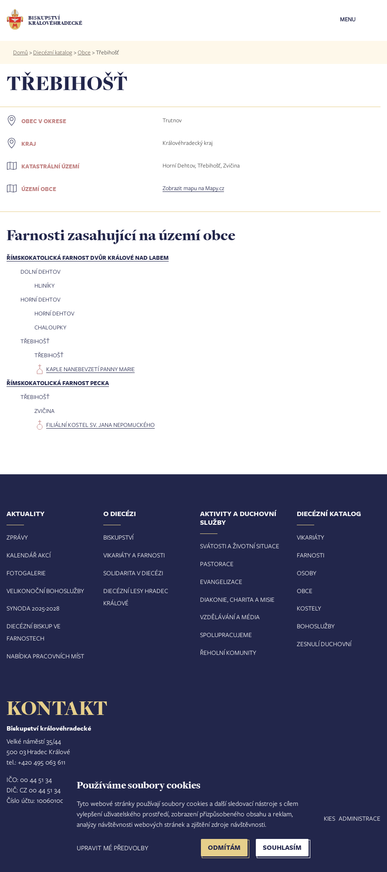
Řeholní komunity (228, 652)
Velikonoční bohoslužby (45, 591)
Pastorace (217, 564)
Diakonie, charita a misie (237, 599)
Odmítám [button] (224, 847)
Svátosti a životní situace (239, 546)
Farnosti (310, 555)
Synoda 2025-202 (31, 608)
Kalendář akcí (29, 555)
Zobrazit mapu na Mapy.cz (193, 188)
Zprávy (17, 537)
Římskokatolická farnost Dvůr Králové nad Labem (88, 258)
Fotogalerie (26, 573)
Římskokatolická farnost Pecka (58, 383)
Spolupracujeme (226, 635)
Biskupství (118, 537)
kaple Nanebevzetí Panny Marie (90, 369)
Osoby (306, 573)
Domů (20, 52)
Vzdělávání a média (230, 617)
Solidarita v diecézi (133, 573)
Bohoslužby (316, 626)
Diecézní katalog (52, 52)
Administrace (359, 818)
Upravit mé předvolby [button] (112, 847)
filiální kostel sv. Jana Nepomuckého (100, 425)
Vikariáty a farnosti (134, 555)
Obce (84, 52)
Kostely (309, 608)
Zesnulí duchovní (324, 644)
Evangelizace (221, 581)
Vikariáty (310, 537)
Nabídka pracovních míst (45, 656)
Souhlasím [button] (282, 847)
